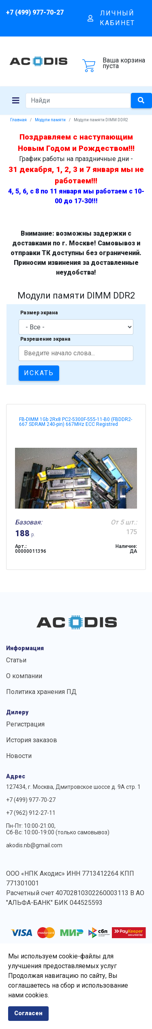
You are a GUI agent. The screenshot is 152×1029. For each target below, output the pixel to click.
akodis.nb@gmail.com (34, 845)
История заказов (31, 740)
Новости (19, 756)
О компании (24, 676)
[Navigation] (15, 100)
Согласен (28, 1013)
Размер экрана (39, 313)
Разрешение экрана (45, 339)
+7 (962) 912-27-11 (31, 813)
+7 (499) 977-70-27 (35, 12)
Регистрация (25, 724)
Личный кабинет (111, 18)
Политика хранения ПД (41, 692)
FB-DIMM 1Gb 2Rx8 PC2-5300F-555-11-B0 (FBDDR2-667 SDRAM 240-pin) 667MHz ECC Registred (75, 422)
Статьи (16, 660)
